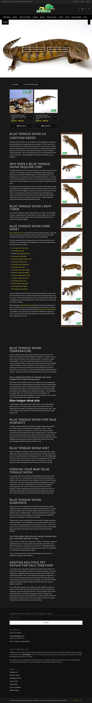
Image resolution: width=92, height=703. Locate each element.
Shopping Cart (14, 672)
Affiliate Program (14, 690)
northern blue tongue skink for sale (21, 259)
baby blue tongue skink (18, 267)
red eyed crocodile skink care (20, 278)
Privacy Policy (14, 681)
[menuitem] (76, 1)
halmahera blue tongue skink (20, 283)
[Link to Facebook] (79, 8)
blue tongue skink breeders (19, 262)
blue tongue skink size (23, 253)
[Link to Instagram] (85, 8)
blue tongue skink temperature (20, 264)
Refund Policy (14, 684)
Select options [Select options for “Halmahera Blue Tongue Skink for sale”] (21, 126)
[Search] (89, 22)
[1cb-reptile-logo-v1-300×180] (46, 9)
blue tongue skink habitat (22, 272)
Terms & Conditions (15, 687)
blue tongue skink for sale (19, 281)
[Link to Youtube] (82, 8)
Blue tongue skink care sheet (20, 248)
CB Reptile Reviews (15, 678)
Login (82, 1)
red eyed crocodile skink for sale (21, 275)
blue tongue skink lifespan (19, 256)
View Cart (76, 1)
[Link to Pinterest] (88, 8)
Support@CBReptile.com (17, 636)
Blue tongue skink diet (18, 251)
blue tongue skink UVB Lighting (21, 270)
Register (88, 1)
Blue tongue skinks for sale (17, 233)
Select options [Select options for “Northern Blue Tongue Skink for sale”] (45, 126)
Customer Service (15, 675)
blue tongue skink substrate (19, 289)
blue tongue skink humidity (19, 286)
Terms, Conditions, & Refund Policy (20, 641)
